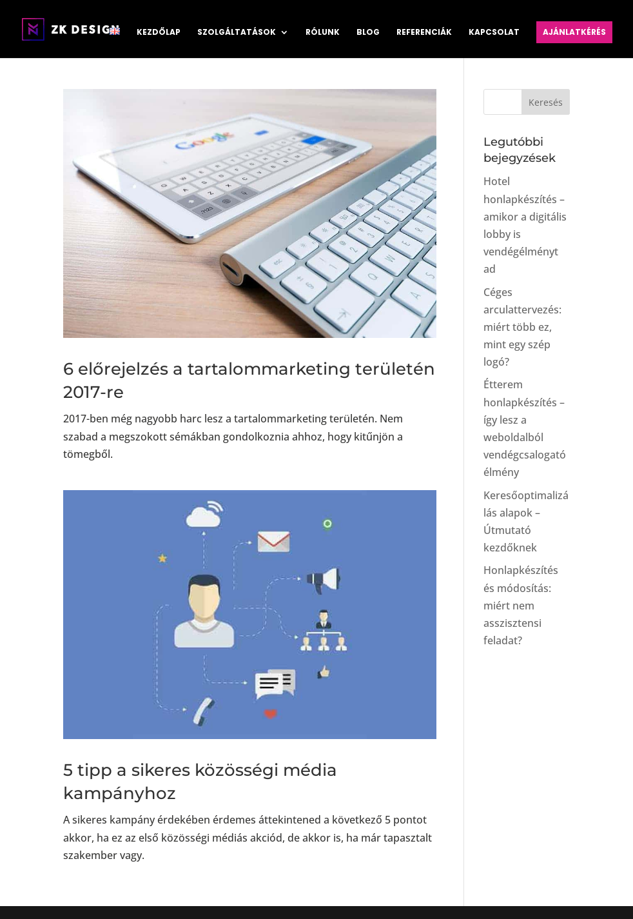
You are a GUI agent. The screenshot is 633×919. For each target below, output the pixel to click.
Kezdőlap (158, 32)
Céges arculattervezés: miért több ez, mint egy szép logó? (522, 327)
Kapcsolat (494, 32)
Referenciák (424, 32)
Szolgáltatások (236, 32)
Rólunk (323, 32)
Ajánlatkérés (574, 31)
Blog (368, 32)
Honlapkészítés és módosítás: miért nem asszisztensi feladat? (520, 605)
